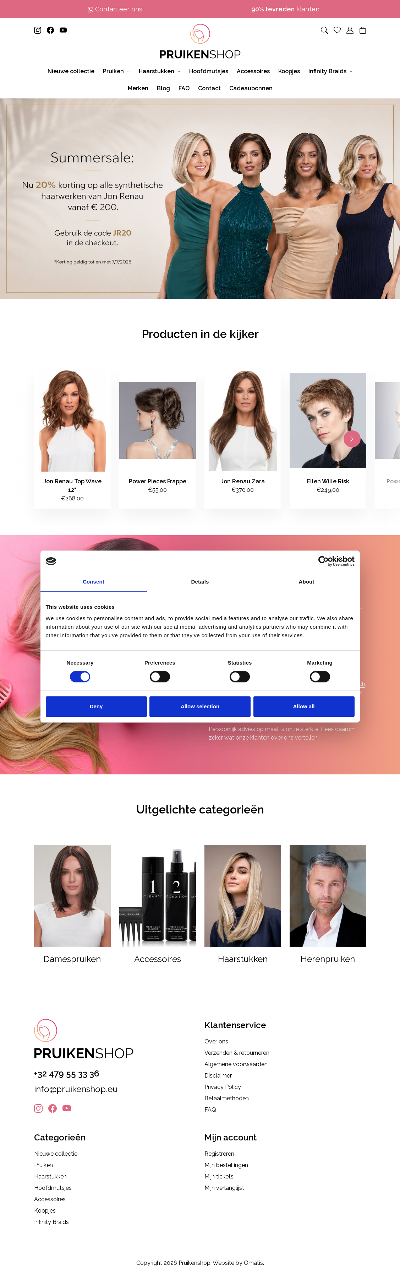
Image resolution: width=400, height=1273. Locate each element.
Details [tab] (200, 582)
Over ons (216, 1041)
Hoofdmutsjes (53, 1188)
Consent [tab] (93, 582)
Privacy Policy (222, 1087)
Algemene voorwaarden (236, 1064)
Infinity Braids (51, 1222)
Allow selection (200, 706)
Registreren (219, 1153)
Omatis (253, 1262)
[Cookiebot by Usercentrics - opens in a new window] (323, 561)
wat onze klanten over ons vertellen (271, 737)
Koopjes (45, 1210)
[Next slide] (352, 438)
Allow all (304, 706)
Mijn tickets (219, 1176)
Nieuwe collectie (55, 1153)
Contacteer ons (115, 9)
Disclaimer (218, 1075)
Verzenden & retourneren (236, 1052)
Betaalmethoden (226, 1098)
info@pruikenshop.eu (76, 1089)
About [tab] (306, 582)
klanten (285, 9)
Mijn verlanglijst (224, 1188)
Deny (96, 706)
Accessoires (50, 1199)
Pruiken (43, 1165)
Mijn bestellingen (226, 1165)
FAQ (210, 1109)
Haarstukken (50, 1176)
